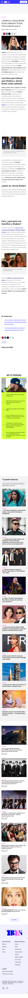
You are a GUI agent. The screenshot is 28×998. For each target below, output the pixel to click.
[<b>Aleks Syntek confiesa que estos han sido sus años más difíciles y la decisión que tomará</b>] (14, 864)
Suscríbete (23, 1)
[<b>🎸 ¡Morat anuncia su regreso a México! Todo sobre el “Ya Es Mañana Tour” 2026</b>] (14, 557)
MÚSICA (4, 654)
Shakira (4, 342)
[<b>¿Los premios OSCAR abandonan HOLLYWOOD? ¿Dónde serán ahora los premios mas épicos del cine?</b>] (14, 735)
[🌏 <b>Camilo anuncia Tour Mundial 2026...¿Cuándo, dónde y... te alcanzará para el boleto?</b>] (14, 699)
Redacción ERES (13, 29)
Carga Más (14, 920)
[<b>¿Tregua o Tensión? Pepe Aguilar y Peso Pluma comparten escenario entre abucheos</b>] (14, 585)
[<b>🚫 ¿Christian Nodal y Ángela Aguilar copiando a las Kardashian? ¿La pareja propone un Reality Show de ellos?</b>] (14, 614)
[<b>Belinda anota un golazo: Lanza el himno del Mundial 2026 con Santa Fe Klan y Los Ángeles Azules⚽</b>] (14, 832)
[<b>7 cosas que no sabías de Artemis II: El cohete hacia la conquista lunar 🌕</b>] (14, 672)
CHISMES (3, 17)
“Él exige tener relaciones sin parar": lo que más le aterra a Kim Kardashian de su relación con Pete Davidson (15, 425)
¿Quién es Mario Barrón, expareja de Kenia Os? (15, 395)
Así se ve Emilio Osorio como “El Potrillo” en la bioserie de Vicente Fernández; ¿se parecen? (15, 416)
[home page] (6, 2)
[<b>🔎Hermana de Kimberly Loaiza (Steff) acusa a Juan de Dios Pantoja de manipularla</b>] (14, 497)
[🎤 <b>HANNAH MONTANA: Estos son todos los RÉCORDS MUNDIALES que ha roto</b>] (14, 896)
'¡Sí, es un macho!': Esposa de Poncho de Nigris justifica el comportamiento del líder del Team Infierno (15, 322)
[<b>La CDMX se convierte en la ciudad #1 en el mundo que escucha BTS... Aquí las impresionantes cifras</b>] (14, 799)
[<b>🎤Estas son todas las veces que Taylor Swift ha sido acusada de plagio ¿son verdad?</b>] (14, 643)
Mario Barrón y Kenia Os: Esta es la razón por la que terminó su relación (15, 402)
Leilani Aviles (4, 754)
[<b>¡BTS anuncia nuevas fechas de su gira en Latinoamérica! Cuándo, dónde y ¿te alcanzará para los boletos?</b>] (14, 767)
